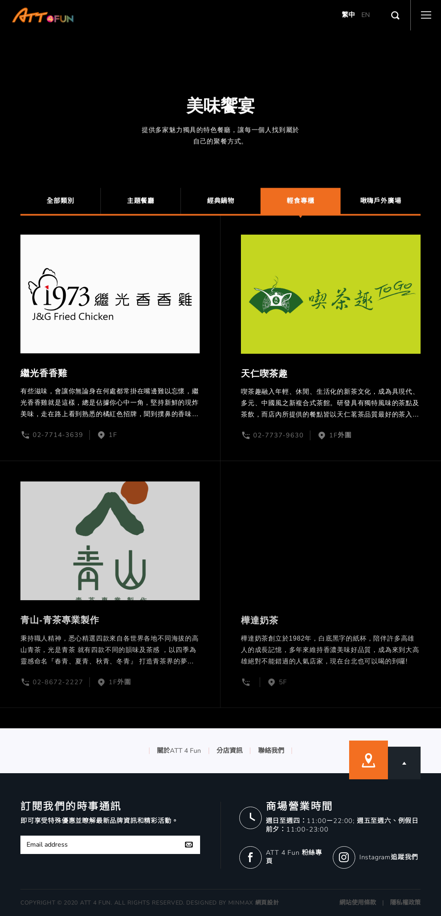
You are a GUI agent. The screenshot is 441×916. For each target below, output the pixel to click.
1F (113, 435)
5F (283, 682)
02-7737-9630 (278, 435)
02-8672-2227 (58, 682)
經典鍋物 (220, 204)
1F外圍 (340, 435)
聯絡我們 (271, 750)
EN (365, 11)
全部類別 (60, 204)
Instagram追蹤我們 (388, 857)
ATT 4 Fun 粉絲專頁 (294, 857)
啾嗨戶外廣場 (380, 204)
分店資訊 (229, 750)
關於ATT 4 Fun (179, 750)
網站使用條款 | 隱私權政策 (380, 902)
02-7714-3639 (58, 435)
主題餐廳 (140, 204)
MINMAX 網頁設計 (253, 903)
